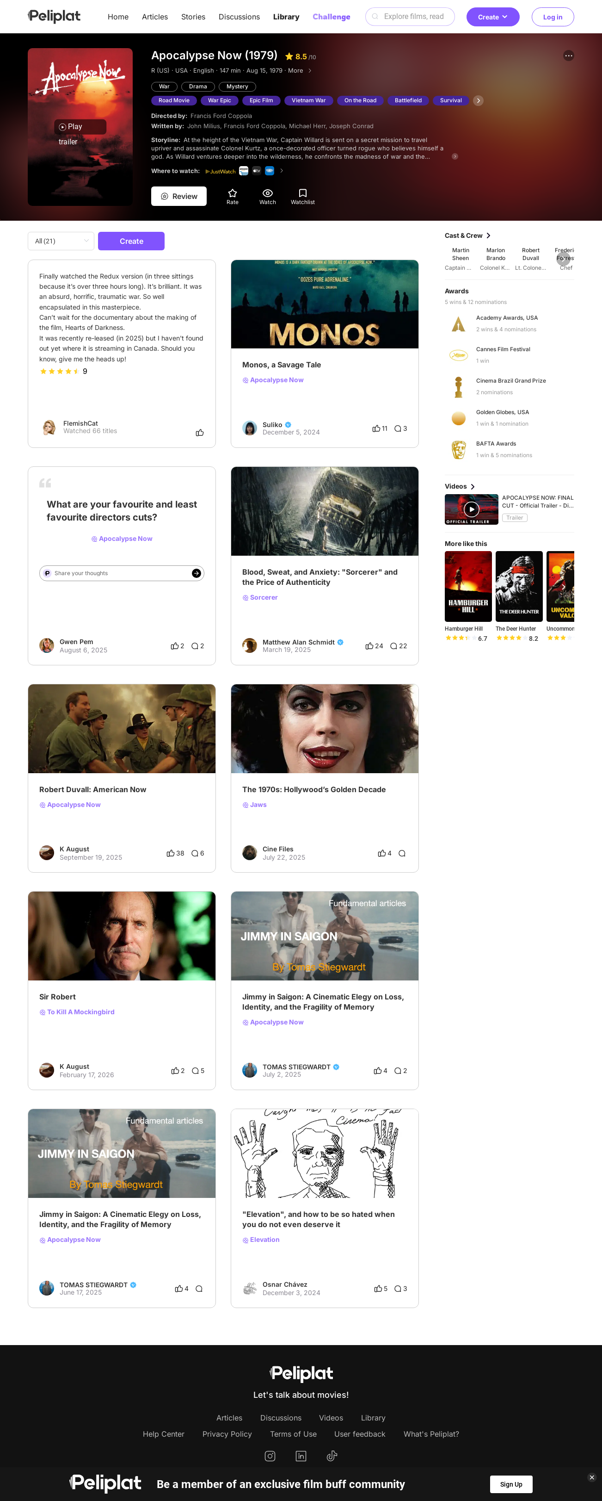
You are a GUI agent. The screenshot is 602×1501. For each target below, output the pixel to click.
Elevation (261, 1239)
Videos (331, 1417)
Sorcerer (260, 597)
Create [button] (493, 17)
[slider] (60, 371)
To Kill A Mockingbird (77, 1012)
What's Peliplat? (431, 1434)
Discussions (239, 16)
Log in (553, 17)
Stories (193, 16)
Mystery (237, 86)
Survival (451, 100)
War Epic (219, 100)
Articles (155, 16)
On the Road (360, 100)
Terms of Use (293, 1434)
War (164, 86)
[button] (568, 55)
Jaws (254, 804)
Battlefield (408, 100)
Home (118, 16)
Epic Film (261, 100)
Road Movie (174, 100)
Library (286, 16)
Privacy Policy (227, 1434)
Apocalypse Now (273, 380)
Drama (198, 86)
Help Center (163, 1434)
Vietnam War (309, 100)
